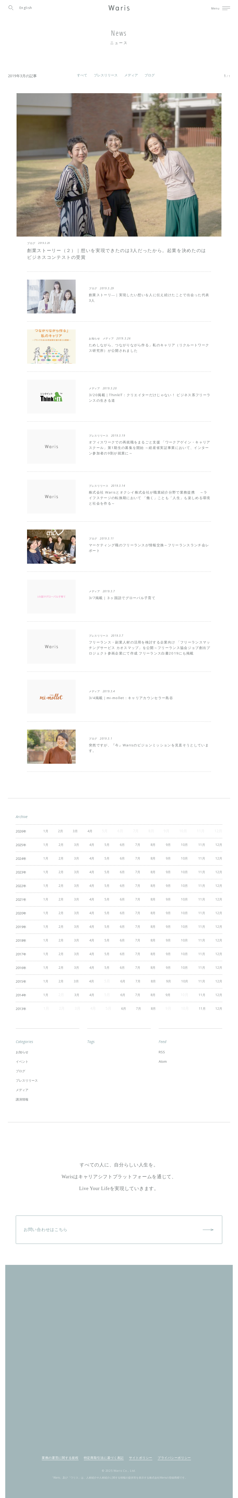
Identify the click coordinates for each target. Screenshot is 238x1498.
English (25, 8)
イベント (23, 1055)
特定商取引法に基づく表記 (104, 1447)
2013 (20, 1003)
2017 (20, 950)
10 (182, 844)
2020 (20, 910)
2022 (20, 884)
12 (216, 844)
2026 (20, 831)
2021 (20, 897)
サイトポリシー (140, 1447)
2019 (20, 923)
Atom (163, 1055)
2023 (20, 870)
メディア (131, 75)
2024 (20, 857)
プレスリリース (106, 75)
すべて (82, 75)
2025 (20, 844)
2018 (20, 937)
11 (199, 844)
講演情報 (23, 1089)
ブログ (149, 75)
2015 (20, 977)
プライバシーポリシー (174, 1447)
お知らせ (23, 1046)
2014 (20, 990)
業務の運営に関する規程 (60, 1447)
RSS (162, 1046)
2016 (20, 963)
